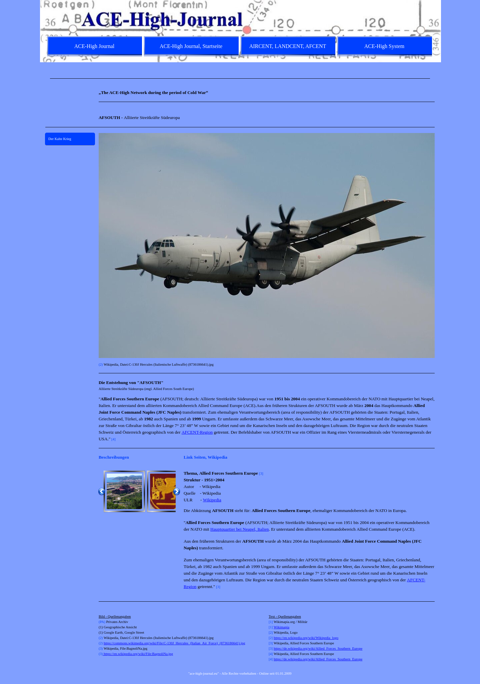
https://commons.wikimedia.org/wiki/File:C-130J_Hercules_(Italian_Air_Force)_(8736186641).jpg (174, 643)
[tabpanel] (240, 78)
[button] (124, 491)
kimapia (283, 627)
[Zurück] (102, 491)
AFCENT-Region (197, 432)
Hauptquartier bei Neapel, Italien (239, 529)
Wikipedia (212, 499)
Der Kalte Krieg (59, 139)
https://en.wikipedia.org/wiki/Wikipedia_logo (306, 638)
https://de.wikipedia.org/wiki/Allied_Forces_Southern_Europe (318, 648)
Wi (276, 627)
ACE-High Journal (94, 46)
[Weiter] (177, 491)
